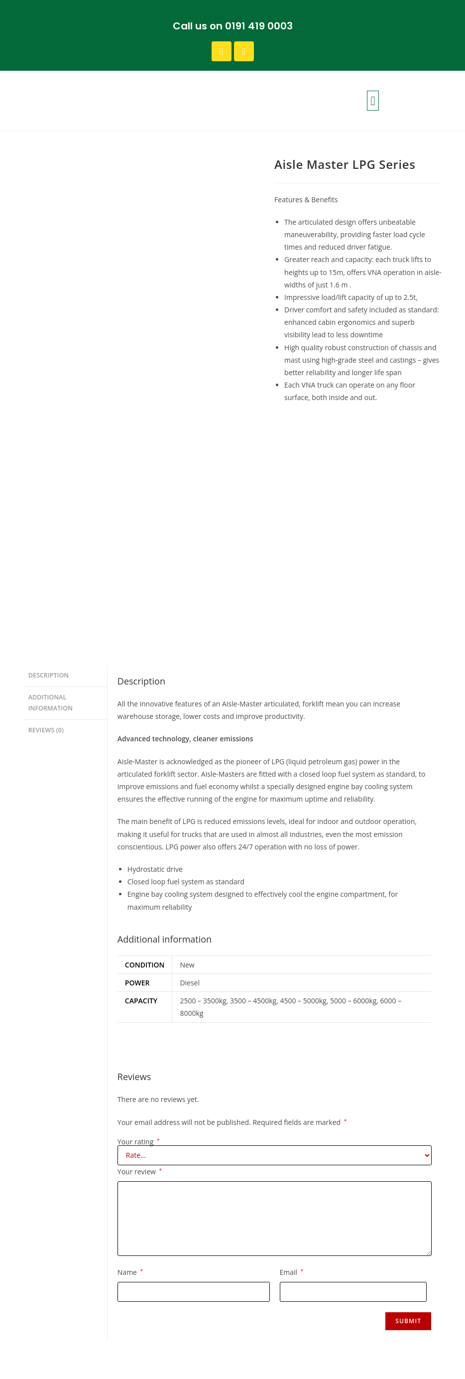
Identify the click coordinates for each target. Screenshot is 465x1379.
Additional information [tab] (50, 473)
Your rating (138, 913)
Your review (139, 943)
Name (130, 1044)
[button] (373, 101)
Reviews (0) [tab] (46, 499)
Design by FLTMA (425, 1364)
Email (292, 1044)
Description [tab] (48, 446)
